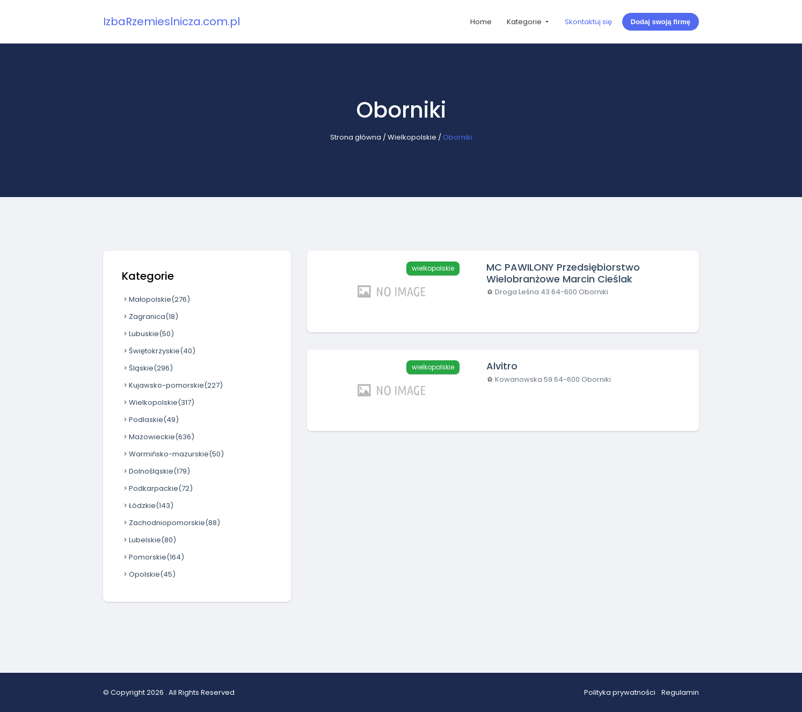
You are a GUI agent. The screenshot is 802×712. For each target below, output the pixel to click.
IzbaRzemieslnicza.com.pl (171, 21)
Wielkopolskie (412, 137)
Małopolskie (156, 299)
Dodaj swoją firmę (660, 22)
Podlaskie (150, 420)
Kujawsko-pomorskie (172, 385)
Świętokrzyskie (158, 351)
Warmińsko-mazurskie (173, 454)
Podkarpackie (157, 488)
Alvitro (501, 366)
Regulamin (680, 692)
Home (481, 22)
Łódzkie (147, 505)
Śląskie (147, 368)
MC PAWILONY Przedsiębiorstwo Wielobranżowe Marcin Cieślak (563, 273)
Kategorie (525, 22)
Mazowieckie (158, 437)
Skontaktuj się (588, 22)
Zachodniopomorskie (171, 523)
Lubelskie (149, 540)
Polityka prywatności (619, 692)
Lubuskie (148, 334)
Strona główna (355, 137)
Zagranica (150, 316)
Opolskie (149, 574)
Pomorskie (153, 557)
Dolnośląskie (156, 471)
